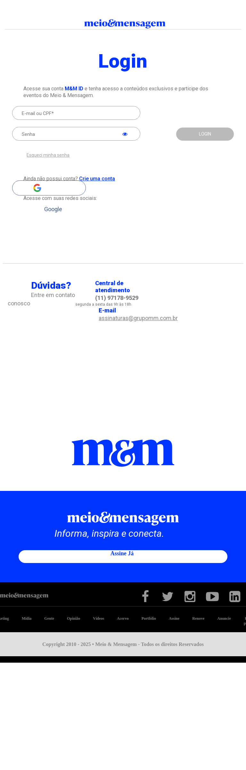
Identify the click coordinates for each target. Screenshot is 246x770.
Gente (49, 618)
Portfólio (149, 618)
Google (49, 187)
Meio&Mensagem (123, 24)
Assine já (122, 553)
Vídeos (98, 618)
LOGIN (205, 134)
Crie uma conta (97, 179)
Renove (198, 618)
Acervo (123, 618)
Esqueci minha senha (48, 155)
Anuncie (224, 618)
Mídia (27, 618)
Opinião (73, 618)
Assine (174, 618)
